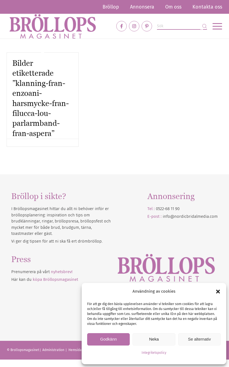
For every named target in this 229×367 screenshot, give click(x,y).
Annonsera (142, 7)
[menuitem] (111, 7)
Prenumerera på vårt (42, 271)
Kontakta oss (207, 7)
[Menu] (214, 26)
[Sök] (182, 26)
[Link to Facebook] (121, 26)
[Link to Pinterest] (147, 26)
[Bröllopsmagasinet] (52, 26)
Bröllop (111, 7)
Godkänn (108, 339)
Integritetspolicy (154, 353)
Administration (53, 350)
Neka (154, 339)
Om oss (173, 7)
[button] (218, 291)
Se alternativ (199, 339)
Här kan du (44, 279)
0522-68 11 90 (168, 208)
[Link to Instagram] (134, 26)
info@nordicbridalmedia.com (190, 216)
